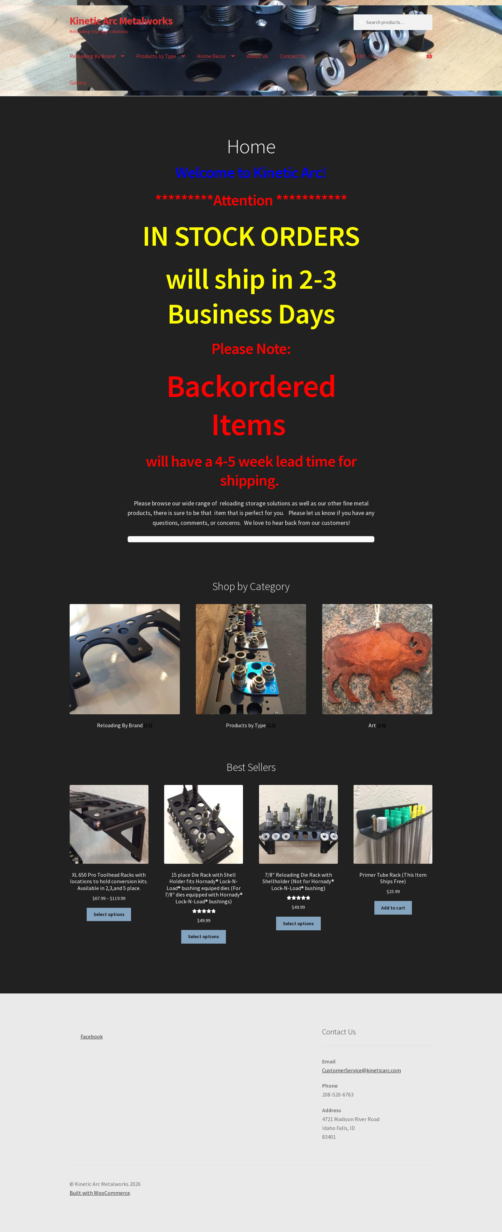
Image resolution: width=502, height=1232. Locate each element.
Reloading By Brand (92, 56)
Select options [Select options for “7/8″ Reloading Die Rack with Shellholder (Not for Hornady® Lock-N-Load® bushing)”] (298, 923)
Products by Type (156, 56)
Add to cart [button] (393, 908)
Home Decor (211, 56)
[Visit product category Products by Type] (251, 666)
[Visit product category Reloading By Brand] (125, 666)
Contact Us (293, 56)
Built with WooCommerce (100, 1192)
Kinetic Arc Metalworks (121, 21)
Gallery (78, 82)
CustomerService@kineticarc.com (361, 1070)
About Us (257, 56)
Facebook (86, 1034)
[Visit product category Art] (377, 666)
